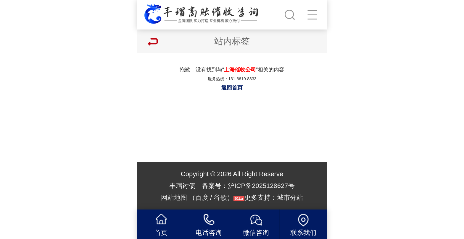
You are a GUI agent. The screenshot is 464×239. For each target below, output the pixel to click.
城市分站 (290, 197)
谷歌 (220, 197)
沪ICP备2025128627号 (261, 185)
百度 (201, 197)
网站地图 (174, 197)
